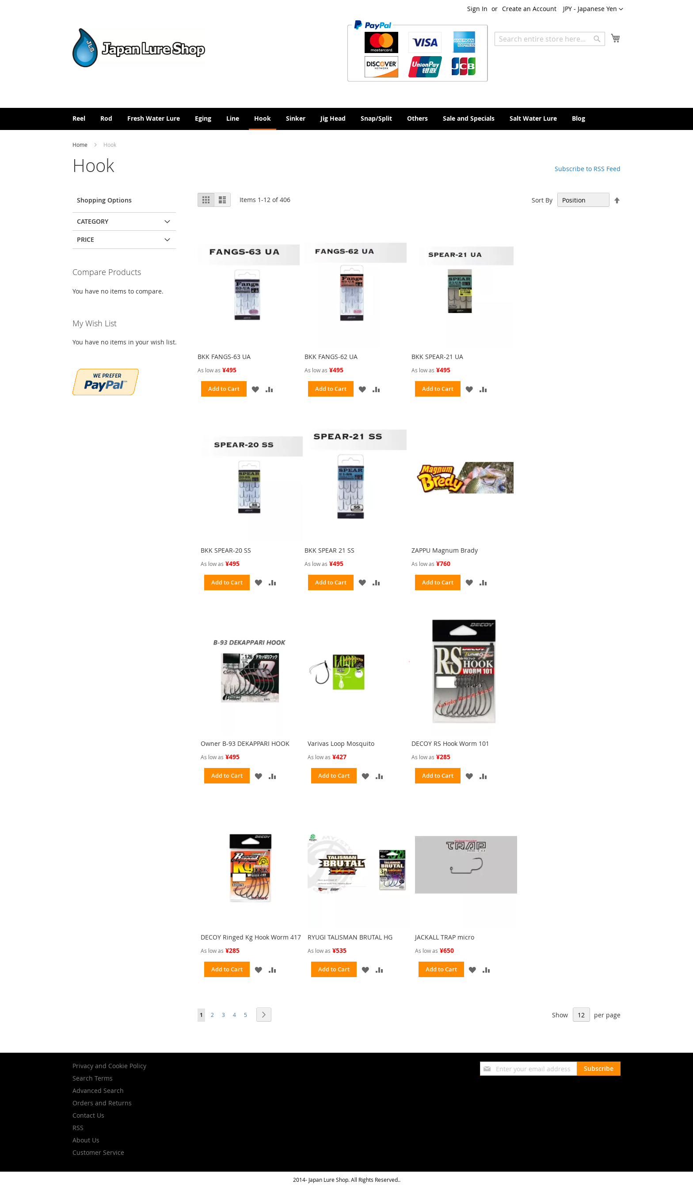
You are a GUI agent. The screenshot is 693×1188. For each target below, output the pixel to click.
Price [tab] (85, 239)
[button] (593, 9)
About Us (85, 1140)
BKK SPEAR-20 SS (226, 550)
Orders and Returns (102, 1103)
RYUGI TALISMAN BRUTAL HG (350, 937)
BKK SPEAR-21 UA (437, 356)
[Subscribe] (599, 1069)
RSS (78, 1127)
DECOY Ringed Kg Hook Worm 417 (251, 937)
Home (80, 144)
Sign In (477, 8)
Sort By (542, 200)
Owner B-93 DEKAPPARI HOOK (245, 743)
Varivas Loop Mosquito (341, 743)
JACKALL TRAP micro (444, 937)
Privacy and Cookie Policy (109, 1066)
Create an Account (529, 8)
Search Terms (92, 1078)
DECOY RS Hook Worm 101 (450, 743)
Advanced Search (98, 1090)
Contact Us (88, 1115)
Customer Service (98, 1152)
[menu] (346, 119)
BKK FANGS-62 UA (331, 356)
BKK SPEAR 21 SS (329, 550)
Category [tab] (92, 221)
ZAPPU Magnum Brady (444, 550)
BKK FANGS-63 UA (224, 356)
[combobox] (550, 39)
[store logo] (138, 47)
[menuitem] (79, 118)
